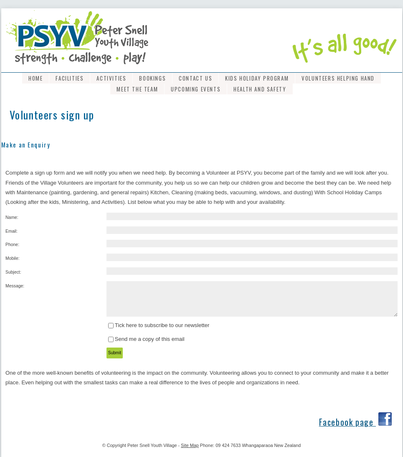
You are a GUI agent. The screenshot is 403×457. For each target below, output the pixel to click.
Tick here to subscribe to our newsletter (162, 325)
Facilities (70, 78)
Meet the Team (137, 89)
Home (35, 78)
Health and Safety (259, 89)
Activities (111, 78)
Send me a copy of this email (150, 339)
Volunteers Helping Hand (338, 78)
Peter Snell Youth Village (152, 445)
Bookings (152, 78)
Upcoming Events (196, 89)
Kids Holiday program (257, 78)
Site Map (190, 445)
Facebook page (347, 422)
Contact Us (195, 78)
